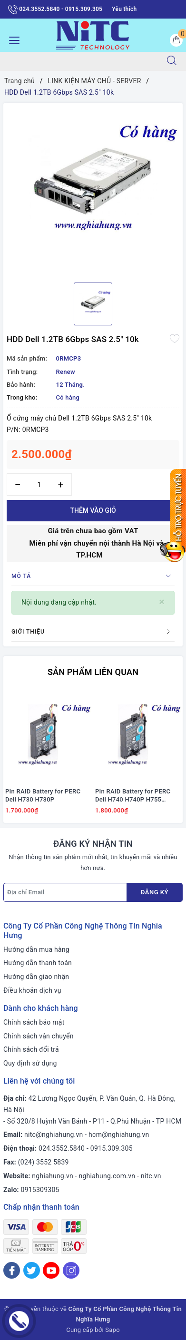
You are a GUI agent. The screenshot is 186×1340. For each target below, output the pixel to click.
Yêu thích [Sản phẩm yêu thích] (124, 9)
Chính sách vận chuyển (38, 1036)
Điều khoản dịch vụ (32, 990)
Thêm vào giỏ (93, 510)
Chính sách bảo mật (33, 1022)
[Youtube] (51, 1270)
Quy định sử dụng (30, 1063)
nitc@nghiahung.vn (53, 1134)
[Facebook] (11, 1270)
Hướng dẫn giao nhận (36, 976)
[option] (93, 189)
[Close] (162, 602)
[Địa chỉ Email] (65, 892)
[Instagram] (71, 1270)
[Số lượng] (39, 484)
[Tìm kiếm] (171, 61)
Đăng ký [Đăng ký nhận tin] (154, 892)
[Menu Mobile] (11, 39)
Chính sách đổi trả (31, 1049)
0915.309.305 (111, 1148)
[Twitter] (31, 1270)
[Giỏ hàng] (176, 40)
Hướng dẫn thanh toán (37, 963)
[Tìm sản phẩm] (79, 61)
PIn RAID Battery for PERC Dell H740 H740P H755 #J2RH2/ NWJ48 (132, 796)
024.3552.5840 (62, 1148)
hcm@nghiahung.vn (118, 1134)
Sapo (112, 1329)
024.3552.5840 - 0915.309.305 (55, 9)
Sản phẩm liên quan (93, 672)
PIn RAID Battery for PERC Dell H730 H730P (42, 795)
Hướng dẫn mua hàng (36, 949)
